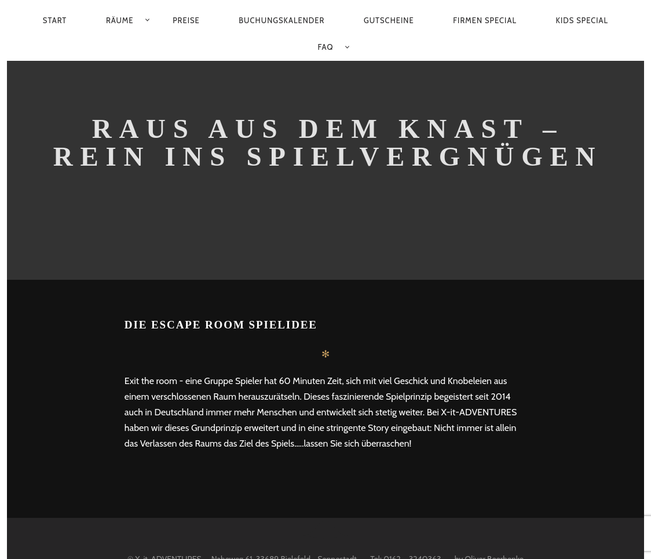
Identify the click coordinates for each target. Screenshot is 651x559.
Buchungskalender (281, 20)
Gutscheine (389, 20)
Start (55, 20)
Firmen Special (485, 20)
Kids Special (582, 20)
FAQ (326, 47)
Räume (120, 20)
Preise (186, 20)
